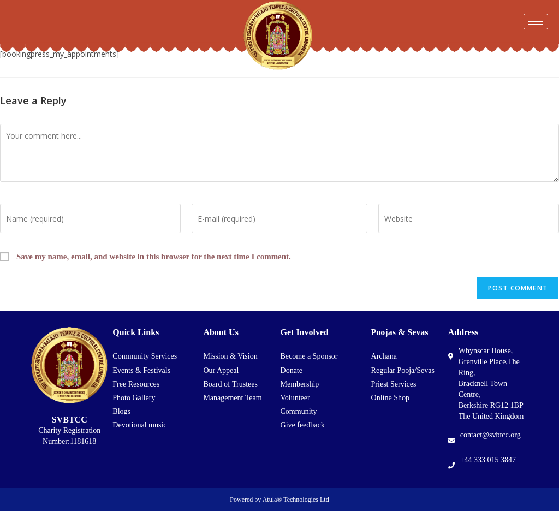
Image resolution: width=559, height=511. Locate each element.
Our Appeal (221, 370)
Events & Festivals (141, 370)
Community (299, 411)
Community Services (144, 356)
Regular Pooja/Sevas (403, 370)
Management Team (232, 398)
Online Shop (390, 398)
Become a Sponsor (309, 356)
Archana (384, 356)
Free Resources (135, 384)
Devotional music (139, 425)
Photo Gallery (133, 398)
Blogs (121, 411)
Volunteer (295, 398)
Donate (291, 370)
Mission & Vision (230, 356)
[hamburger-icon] (536, 21)
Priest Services (394, 384)
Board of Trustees (230, 384)
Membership (300, 384)
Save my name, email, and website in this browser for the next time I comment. (153, 256)
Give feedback (303, 425)
